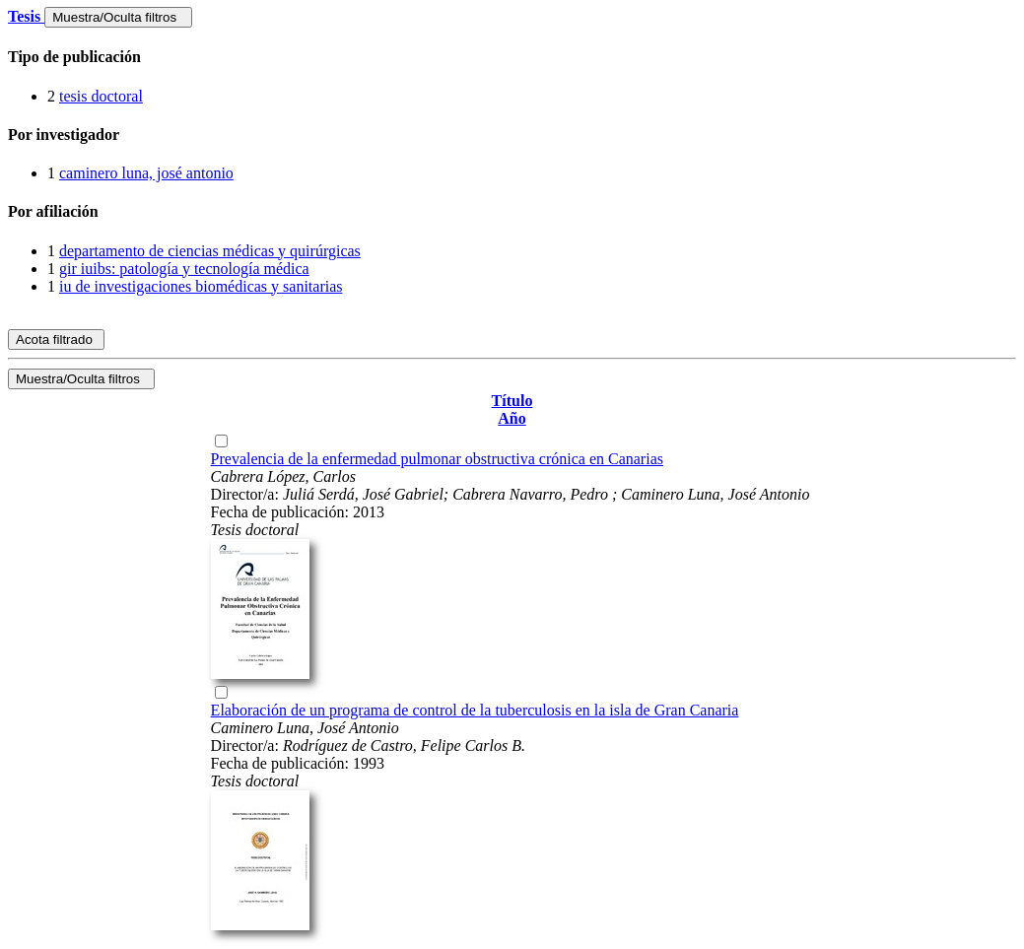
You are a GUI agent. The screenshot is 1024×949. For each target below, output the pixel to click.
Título (512, 400)
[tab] (512, 57)
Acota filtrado (56, 339)
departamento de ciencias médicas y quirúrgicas (210, 250)
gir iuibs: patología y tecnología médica (184, 268)
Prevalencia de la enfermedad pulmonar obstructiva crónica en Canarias (437, 458)
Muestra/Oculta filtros (117, 17)
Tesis (26, 16)
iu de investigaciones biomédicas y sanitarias (200, 286)
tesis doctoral (101, 96)
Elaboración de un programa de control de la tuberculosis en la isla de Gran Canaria (475, 710)
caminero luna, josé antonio (146, 173)
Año (511, 418)
